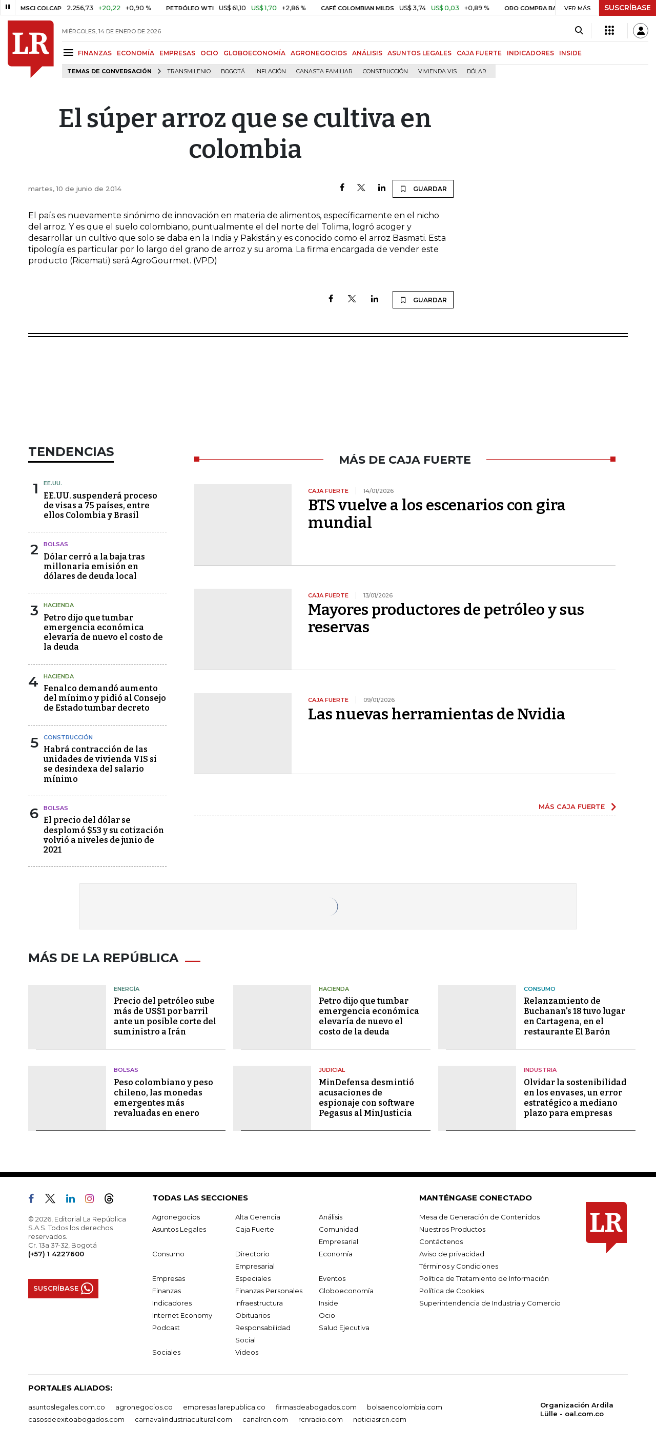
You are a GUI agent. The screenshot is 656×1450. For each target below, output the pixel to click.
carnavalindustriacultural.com (183, 1419)
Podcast (166, 1327)
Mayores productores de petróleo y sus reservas (446, 618)
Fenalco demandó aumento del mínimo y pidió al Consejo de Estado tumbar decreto (105, 698)
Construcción (385, 71)
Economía (336, 1254)
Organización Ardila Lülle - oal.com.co (576, 1409)
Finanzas (166, 1291)
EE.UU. (53, 483)
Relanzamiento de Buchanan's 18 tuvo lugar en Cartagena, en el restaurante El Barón (574, 1016)
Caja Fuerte (254, 1229)
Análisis (330, 1217)
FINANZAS (95, 53)
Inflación (270, 71)
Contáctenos (441, 1241)
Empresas (168, 1278)
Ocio (327, 1315)
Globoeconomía (346, 1291)
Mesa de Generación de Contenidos (479, 1217)
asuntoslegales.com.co (66, 1407)
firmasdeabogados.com (316, 1407)
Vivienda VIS (437, 71)
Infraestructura (259, 1303)
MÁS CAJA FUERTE (572, 806)
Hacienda (59, 605)
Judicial (332, 1069)
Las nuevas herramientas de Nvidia (436, 714)
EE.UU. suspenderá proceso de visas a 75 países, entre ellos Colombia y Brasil (100, 505)
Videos (246, 1352)
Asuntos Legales (179, 1229)
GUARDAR (423, 188)
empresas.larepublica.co (224, 1407)
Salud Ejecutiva (344, 1327)
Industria (540, 1069)
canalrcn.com (265, 1419)
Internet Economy (182, 1315)
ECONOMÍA (135, 53)
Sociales (166, 1352)
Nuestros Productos (452, 1229)
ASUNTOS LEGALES (419, 53)
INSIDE (570, 53)
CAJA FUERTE (479, 53)
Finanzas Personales (268, 1291)
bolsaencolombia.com (404, 1407)
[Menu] (70, 52)
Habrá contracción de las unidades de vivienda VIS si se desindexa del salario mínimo (100, 764)
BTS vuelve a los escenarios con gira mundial (437, 514)
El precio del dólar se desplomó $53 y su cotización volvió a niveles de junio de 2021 (104, 835)
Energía (126, 988)
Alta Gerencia (257, 1217)
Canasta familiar (324, 71)
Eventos (332, 1278)
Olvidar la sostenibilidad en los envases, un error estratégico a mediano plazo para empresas (575, 1098)
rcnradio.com (320, 1419)
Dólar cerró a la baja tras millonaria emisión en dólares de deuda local (94, 566)
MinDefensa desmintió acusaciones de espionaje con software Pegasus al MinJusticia (367, 1098)
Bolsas (56, 544)
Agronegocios (176, 1217)
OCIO (209, 53)
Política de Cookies (451, 1291)
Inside (328, 1303)
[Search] (579, 31)
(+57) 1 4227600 (56, 1254)
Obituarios (252, 1315)
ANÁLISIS (367, 53)
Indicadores (172, 1303)
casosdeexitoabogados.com (76, 1419)
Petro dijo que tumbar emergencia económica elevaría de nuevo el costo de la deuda (103, 632)
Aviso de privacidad (451, 1254)
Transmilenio (189, 71)
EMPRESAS (177, 53)
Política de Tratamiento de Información (484, 1278)
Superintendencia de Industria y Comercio (490, 1303)
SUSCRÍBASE (627, 7)
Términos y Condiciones (458, 1266)
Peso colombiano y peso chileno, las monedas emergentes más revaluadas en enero (163, 1098)
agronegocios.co (144, 1407)
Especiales (253, 1278)
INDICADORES (530, 53)
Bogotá (233, 71)
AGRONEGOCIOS (319, 53)
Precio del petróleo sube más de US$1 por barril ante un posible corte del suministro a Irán (165, 1016)
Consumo (540, 988)
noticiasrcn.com (379, 1419)
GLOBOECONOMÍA (254, 53)
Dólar (476, 71)
